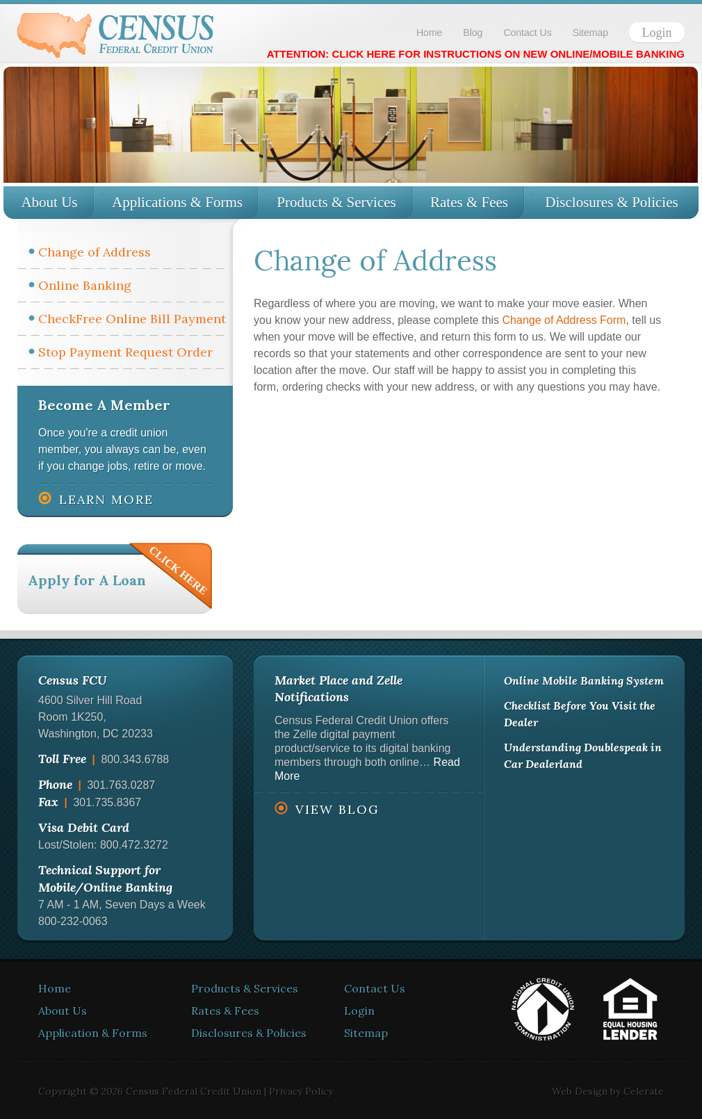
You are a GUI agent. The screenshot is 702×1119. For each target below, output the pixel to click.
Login (657, 33)
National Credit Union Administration (542, 1009)
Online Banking (84, 285)
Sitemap (590, 32)
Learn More (106, 499)
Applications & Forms (177, 202)
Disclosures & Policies (611, 202)
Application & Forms (92, 1033)
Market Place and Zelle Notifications (338, 688)
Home (429, 32)
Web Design (579, 1091)
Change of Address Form (564, 320)
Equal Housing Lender (630, 1009)
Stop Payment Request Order (125, 352)
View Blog (337, 809)
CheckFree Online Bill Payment (132, 319)
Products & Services (336, 202)
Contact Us (527, 32)
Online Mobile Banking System (584, 680)
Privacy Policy (301, 1091)
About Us (49, 202)
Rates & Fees (469, 202)
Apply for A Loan (87, 580)
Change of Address (94, 252)
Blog (472, 32)
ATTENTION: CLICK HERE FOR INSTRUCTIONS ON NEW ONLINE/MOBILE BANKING (476, 54)
